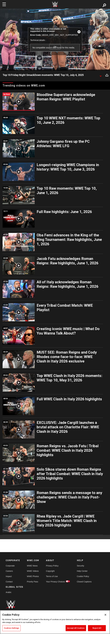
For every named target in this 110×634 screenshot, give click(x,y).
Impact (9, 576)
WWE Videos (33, 571)
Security (80, 566)
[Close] (105, 615)
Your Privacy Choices (55, 581)
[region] (55, 622)
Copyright (50, 571)
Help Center (82, 571)
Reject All (97, 628)
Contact (9, 581)
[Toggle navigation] (4, 4)
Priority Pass (32, 581)
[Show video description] (100, 75)
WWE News (32, 566)
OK (55, 47)
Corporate (10, 566)
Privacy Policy (52, 566)
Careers (9, 571)
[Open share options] (107, 75)
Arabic (8, 592)
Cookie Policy (83, 576)
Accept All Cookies (76, 628)
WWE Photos (33, 576)
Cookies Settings (11, 628)
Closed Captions (84, 581)
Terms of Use (52, 576)
